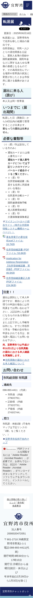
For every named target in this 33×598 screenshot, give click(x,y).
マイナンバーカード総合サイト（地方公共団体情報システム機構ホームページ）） (16, 226)
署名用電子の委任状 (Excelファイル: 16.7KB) (17, 241)
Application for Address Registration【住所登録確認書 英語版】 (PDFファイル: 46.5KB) (18, 265)
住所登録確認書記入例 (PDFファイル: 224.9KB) (18, 282)
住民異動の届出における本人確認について (16, 362)
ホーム (22, 14)
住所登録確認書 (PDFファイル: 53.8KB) (17, 251)
